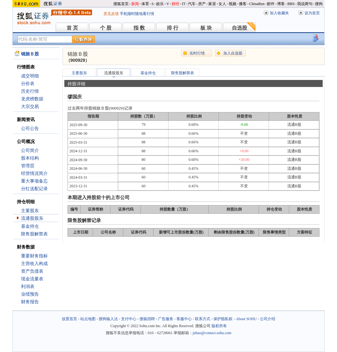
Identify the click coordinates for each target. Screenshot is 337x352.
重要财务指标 (34, 256)
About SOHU (246, 319)
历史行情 (30, 91)
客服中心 (184, 319)
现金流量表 (32, 279)
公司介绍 (267, 319)
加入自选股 (232, 53)
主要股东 (30, 210)
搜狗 (319, 4)
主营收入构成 (34, 263)
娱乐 (160, 4)
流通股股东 (32, 218)
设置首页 (69, 319)
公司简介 (30, 150)
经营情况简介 (34, 173)
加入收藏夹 (279, 13)
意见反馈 (111, 13)
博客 (281, 4)
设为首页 (312, 13)
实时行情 (197, 53)
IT (183, 4)
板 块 (206, 28)
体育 (145, 4)
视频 (232, 4)
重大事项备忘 (34, 181)
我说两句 (304, 4)
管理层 (27, 165)
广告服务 (165, 319)
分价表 (27, 83)
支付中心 (128, 319)
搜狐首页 (121, 4)
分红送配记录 (34, 188)
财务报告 (30, 301)
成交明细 (30, 76)
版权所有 (219, 326)
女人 (222, 4)
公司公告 (30, 128)
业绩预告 (30, 294)
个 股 (105, 28)
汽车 (192, 4)
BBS (291, 4)
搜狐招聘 (147, 319)
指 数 (139, 28)
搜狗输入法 (108, 319)
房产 (202, 4)
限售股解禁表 (34, 234)
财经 (175, 4)
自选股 (239, 28)
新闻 (135, 4)
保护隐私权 (223, 319)
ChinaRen (256, 4)
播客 (243, 4)
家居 (212, 4)
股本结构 (30, 158)
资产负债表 (32, 271)
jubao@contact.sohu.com (212, 333)
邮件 (271, 4)
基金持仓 (30, 226)
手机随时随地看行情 (137, 13)
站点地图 (88, 319)
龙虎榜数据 (32, 99)
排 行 (172, 28)
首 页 (72, 28)
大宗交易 (30, 106)
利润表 (27, 286)
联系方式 (202, 319)
